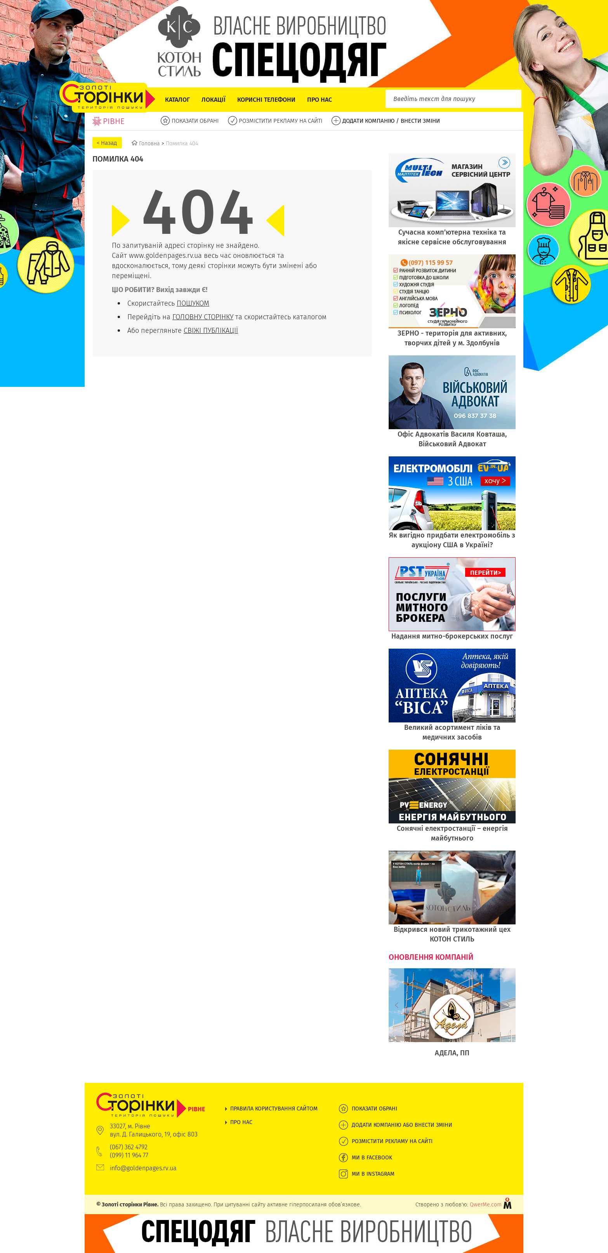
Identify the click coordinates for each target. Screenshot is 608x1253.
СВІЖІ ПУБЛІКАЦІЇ (211, 330)
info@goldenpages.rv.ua (143, 1168)
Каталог (177, 99)
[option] (452, 1016)
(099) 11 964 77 (129, 1155)
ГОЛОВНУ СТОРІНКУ (202, 317)
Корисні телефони (266, 99)
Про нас (319, 99)
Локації (214, 99)
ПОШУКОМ (193, 303)
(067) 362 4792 (129, 1147)
